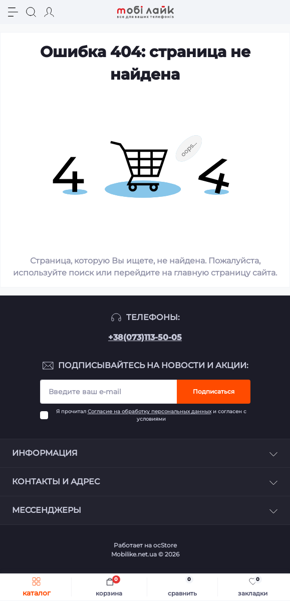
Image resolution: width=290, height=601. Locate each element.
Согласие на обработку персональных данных (149, 411)
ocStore (165, 545)
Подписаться (213, 391)
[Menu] (13, 12)
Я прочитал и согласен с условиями (151, 415)
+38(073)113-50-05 (145, 337)
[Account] (49, 12)
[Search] (31, 12)
